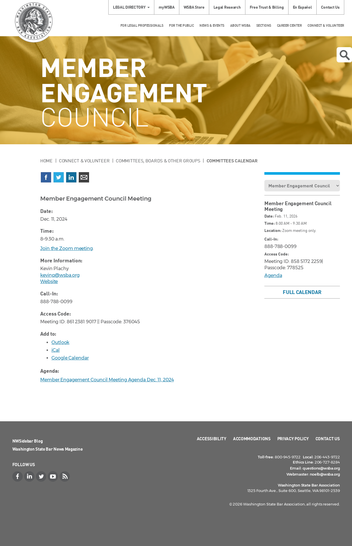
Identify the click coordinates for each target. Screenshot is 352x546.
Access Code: (276, 253)
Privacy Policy (293, 438)
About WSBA (240, 25)
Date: (269, 216)
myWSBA (166, 7)
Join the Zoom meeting (66, 248)
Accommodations (252, 438)
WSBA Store (194, 7)
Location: (272, 230)
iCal (55, 350)
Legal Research (227, 7)
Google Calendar (70, 358)
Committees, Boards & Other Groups (158, 161)
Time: (269, 223)
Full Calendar (302, 292)
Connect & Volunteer (325, 25)
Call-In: (271, 239)
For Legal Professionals (142, 25)
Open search (344, 55)
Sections (263, 25)
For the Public (181, 25)
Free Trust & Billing (267, 7)
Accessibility (211, 438)
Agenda (273, 275)
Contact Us (330, 7)
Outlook (60, 342)
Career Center (289, 25)
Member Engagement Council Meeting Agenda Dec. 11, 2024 (107, 379)
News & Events (211, 25)
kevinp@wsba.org (60, 275)
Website (49, 281)
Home (46, 161)
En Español (302, 7)
